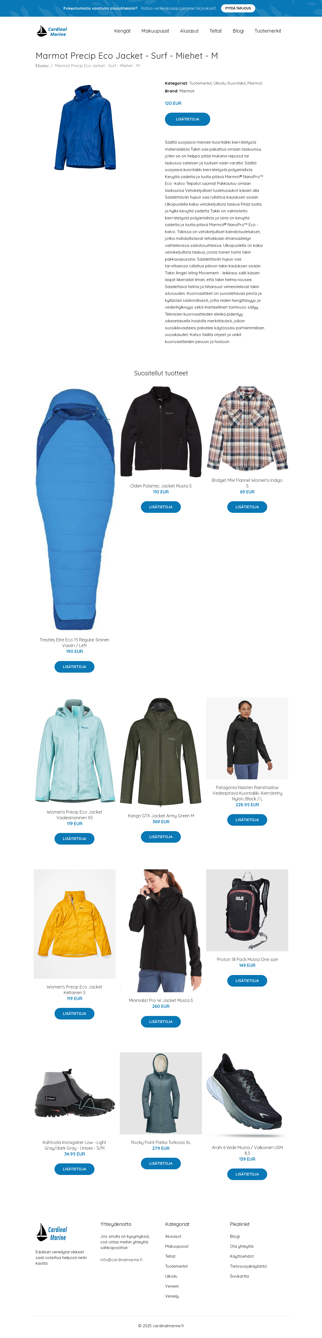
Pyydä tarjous (238, 8)
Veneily (172, 1299)
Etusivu (42, 68)
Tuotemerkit (268, 32)
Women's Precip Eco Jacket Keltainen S (74, 992)
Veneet (172, 1289)
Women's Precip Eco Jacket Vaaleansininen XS (74, 817)
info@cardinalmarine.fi (121, 1262)
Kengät (122, 32)
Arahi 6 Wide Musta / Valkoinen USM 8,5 (247, 1153)
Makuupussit (155, 32)
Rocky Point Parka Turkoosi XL (161, 1145)
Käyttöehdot (242, 1259)
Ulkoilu (219, 85)
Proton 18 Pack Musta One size (247, 962)
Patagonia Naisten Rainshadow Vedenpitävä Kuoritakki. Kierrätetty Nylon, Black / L (247, 795)
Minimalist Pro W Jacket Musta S (161, 1003)
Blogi (238, 32)
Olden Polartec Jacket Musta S (161, 488)
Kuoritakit (237, 85)
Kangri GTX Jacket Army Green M (161, 818)
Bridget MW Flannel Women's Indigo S (247, 485)
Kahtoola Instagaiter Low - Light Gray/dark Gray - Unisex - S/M (74, 1147)
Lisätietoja (187, 122)
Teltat (215, 32)
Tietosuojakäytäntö (248, 1269)
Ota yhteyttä (241, 1249)
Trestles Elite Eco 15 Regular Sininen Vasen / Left (74, 645)
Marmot (255, 85)
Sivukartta (239, 1279)
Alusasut (189, 32)
